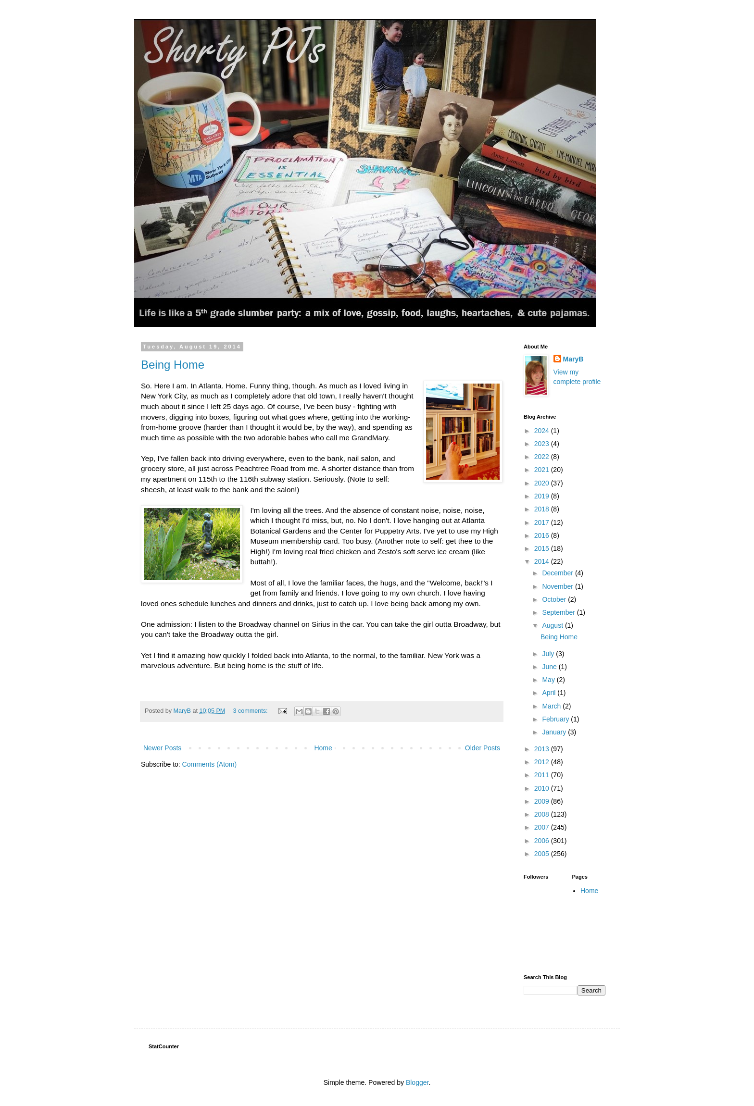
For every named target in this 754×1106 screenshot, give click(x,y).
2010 (542, 788)
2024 (542, 431)
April (549, 692)
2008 (542, 814)
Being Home (172, 364)
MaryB (573, 359)
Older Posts (482, 748)
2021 (542, 469)
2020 (542, 483)
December (558, 573)
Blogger (417, 1082)
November (558, 586)
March (552, 706)
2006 (542, 841)
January (555, 732)
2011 (542, 775)
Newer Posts (162, 748)
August (553, 625)
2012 (542, 762)
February (556, 719)
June (550, 667)
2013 (542, 749)
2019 (542, 496)
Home (323, 748)
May (549, 679)
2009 (542, 801)
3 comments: (251, 711)
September (559, 612)
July (549, 654)
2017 (542, 522)
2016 (542, 535)
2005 (542, 853)
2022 (542, 456)
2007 (542, 827)
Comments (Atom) (209, 764)
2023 (542, 443)
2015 (542, 548)
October (555, 599)
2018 (542, 509)
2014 (542, 561)
